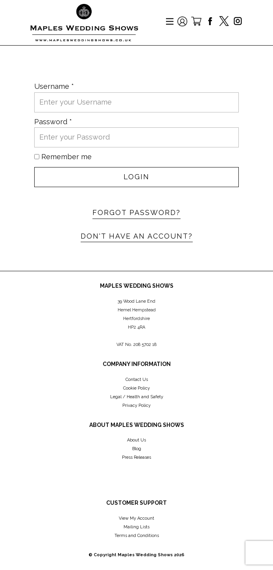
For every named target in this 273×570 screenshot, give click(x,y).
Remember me (66, 157)
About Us (136, 440)
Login (136, 177)
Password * (53, 122)
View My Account (136, 518)
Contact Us (136, 379)
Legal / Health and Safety (136, 396)
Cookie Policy (136, 388)
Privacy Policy (136, 405)
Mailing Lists (136, 527)
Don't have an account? (137, 236)
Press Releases (136, 457)
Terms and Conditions (136, 535)
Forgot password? (136, 212)
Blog (136, 448)
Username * (54, 86)
